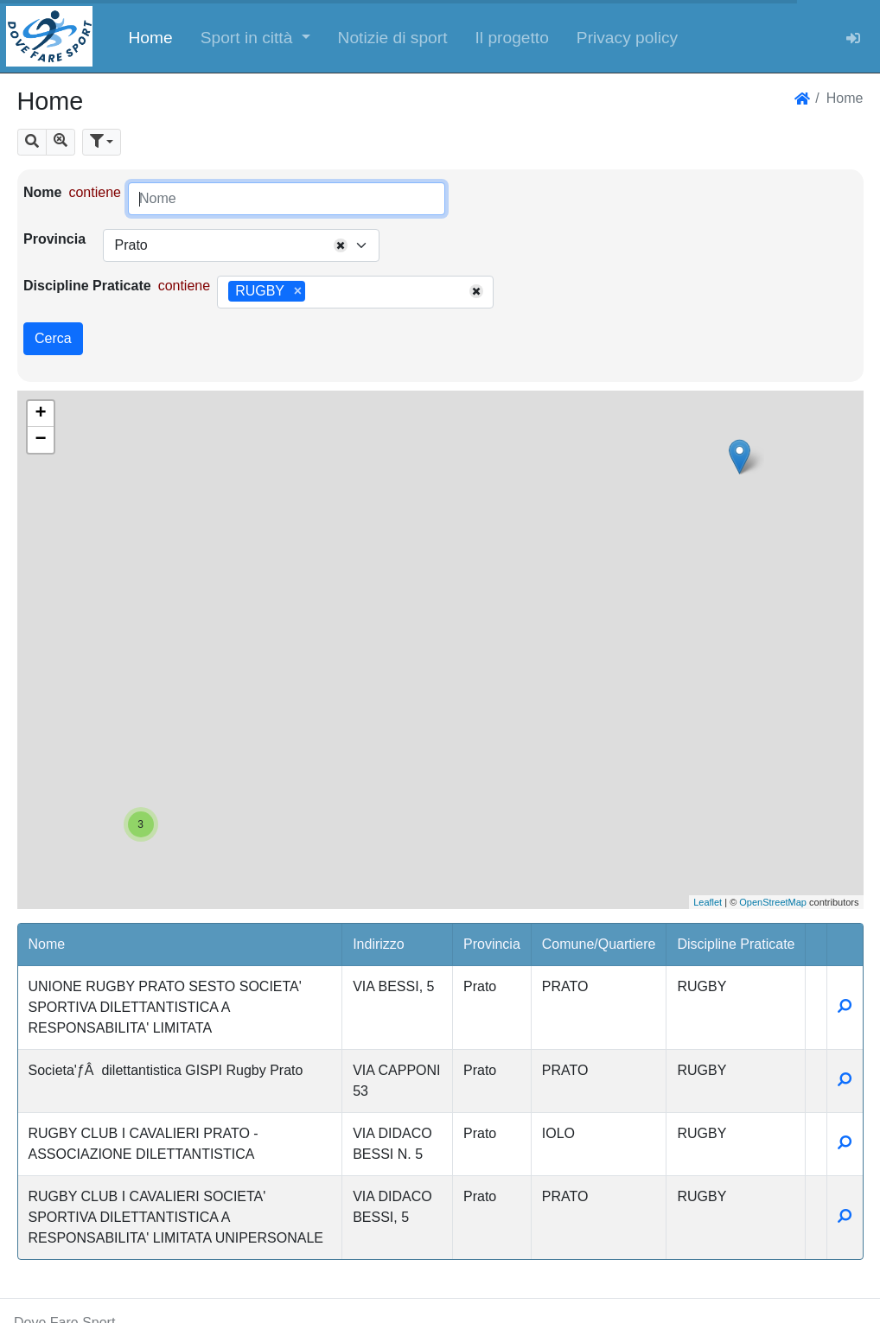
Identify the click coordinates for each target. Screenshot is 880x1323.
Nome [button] (47, 944)
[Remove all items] (341, 245)
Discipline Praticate (87, 285)
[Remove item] (297, 291)
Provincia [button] (491, 944)
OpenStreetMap (773, 902)
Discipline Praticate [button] (735, 944)
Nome (42, 192)
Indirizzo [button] (379, 944)
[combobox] (241, 245)
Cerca (53, 338)
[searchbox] (315, 292)
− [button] (40, 440)
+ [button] (40, 414)
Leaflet (707, 902)
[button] (255, 36)
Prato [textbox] (130, 245)
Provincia (54, 239)
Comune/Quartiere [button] (599, 944)
